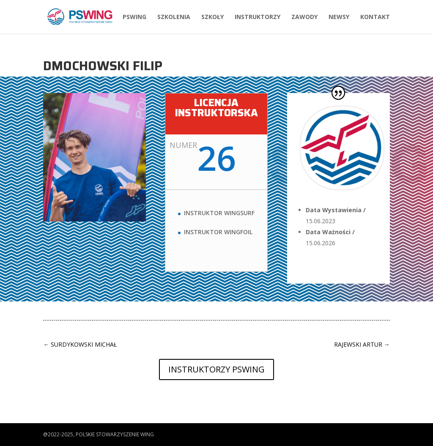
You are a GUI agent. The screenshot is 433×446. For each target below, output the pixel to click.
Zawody (304, 17)
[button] (13, 435)
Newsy (339, 17)
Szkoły (212, 17)
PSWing (134, 17)
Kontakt (375, 17)
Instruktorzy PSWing (216, 369)
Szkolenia (173, 17)
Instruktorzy (257, 17)
